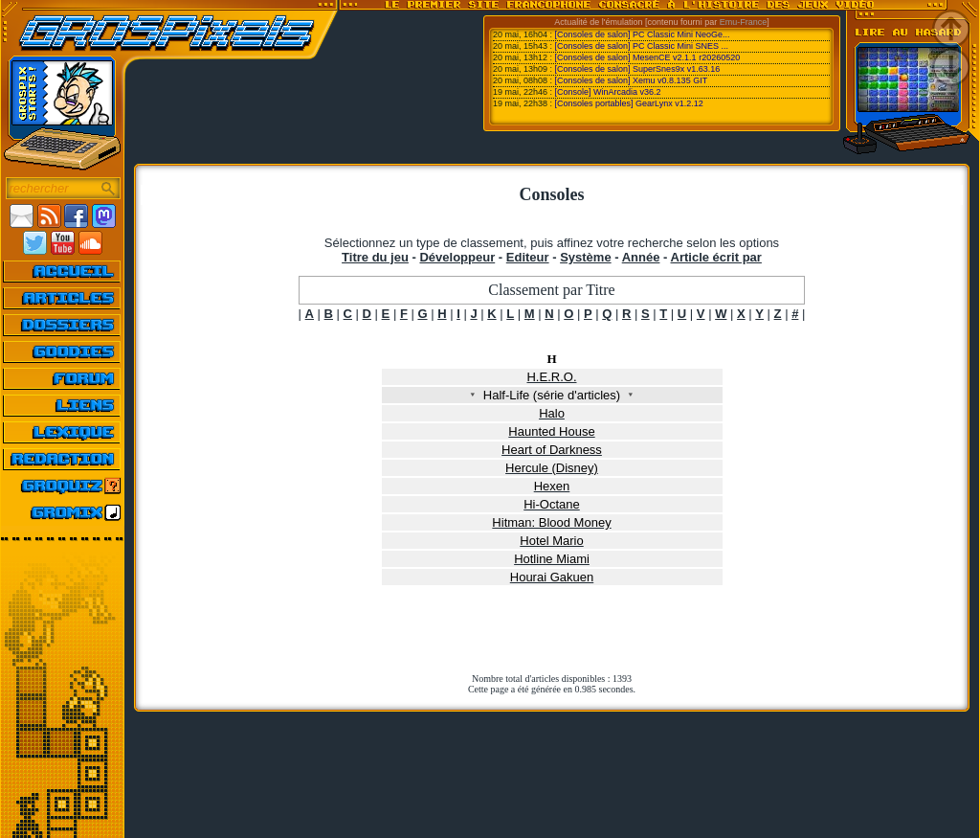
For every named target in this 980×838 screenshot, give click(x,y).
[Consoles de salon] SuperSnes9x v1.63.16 (638, 69)
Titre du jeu (375, 257)
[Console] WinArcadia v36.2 (608, 92)
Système (585, 257)
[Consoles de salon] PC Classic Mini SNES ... (642, 46)
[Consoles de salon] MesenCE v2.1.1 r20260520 (648, 57)
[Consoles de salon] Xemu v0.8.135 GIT (631, 80)
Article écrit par (716, 257)
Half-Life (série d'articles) (552, 395)
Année (641, 257)
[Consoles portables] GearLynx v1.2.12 (629, 103)
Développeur (457, 257)
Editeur (527, 257)
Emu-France (744, 22)
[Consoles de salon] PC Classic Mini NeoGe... (642, 34)
